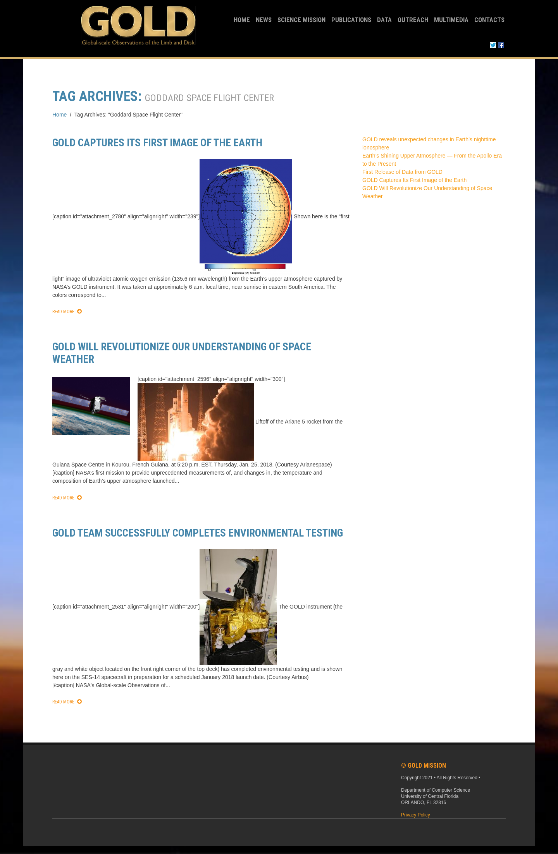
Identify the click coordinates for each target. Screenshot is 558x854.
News (264, 20)
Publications (351, 20)
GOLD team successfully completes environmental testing (197, 533)
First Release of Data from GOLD (402, 172)
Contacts (489, 20)
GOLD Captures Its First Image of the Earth (157, 143)
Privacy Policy (415, 815)
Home (242, 20)
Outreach (413, 20)
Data (384, 20)
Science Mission (301, 20)
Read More (63, 311)
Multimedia (451, 20)
